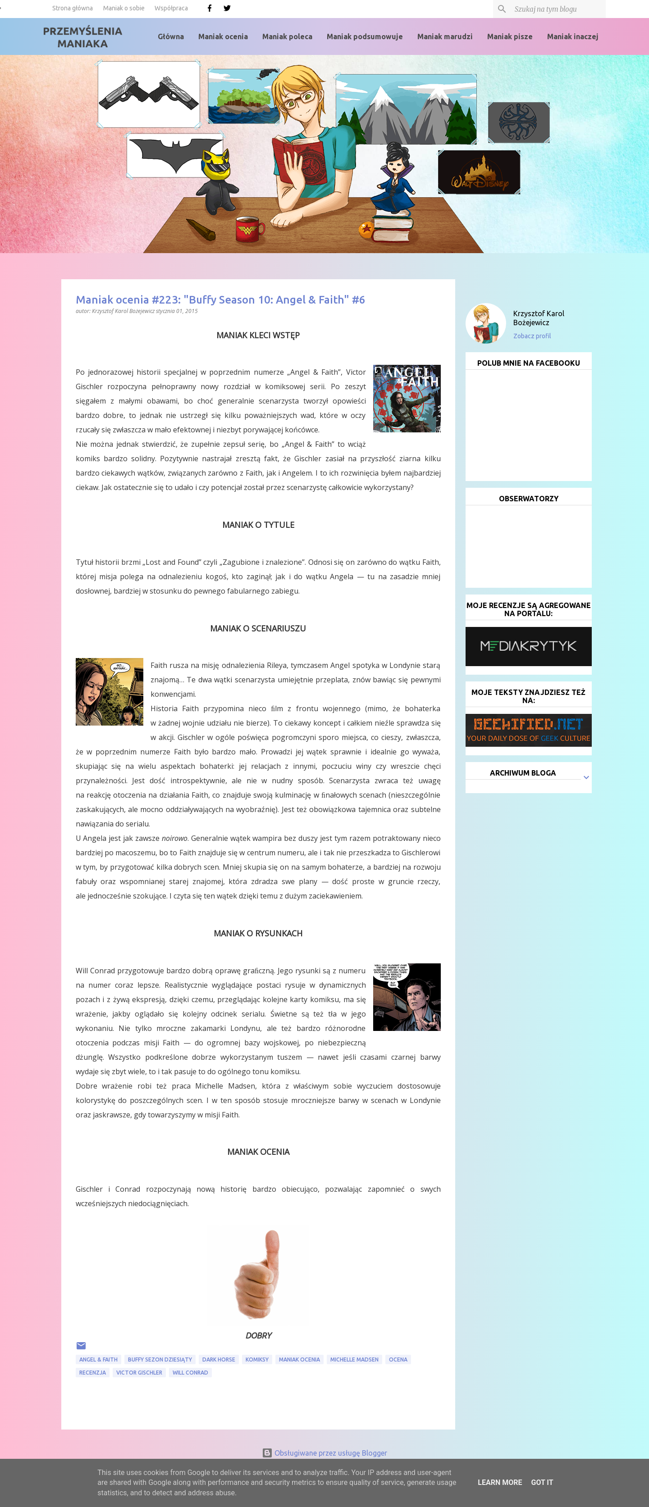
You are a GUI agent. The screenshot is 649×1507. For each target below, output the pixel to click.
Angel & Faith (98, 1359)
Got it (542, 1482)
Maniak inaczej (573, 36)
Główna (171, 36)
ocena (398, 1359)
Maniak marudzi (445, 36)
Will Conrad (190, 1372)
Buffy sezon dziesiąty (160, 1359)
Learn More (500, 1482)
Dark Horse (218, 1359)
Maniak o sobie (124, 8)
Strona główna (72, 8)
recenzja (92, 1372)
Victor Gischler (139, 1372)
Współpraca (171, 8)
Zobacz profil (532, 336)
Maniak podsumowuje (365, 36)
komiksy (257, 1359)
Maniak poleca (287, 36)
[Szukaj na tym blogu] (558, 9)
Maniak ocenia (223, 36)
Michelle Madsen (354, 1359)
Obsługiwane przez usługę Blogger (324, 1453)
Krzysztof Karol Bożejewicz (538, 318)
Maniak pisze (510, 36)
